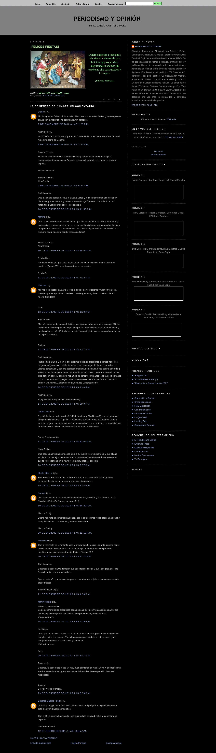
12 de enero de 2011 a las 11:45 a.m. (62, 731)
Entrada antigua (114, 743)
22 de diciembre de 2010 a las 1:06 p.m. (64, 594)
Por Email (158, 151)
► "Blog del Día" (140, 375)
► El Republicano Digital (144, 440)
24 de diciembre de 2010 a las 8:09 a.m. (64, 621)
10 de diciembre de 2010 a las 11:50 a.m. (65, 209)
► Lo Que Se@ (139, 417)
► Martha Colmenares (143, 455)
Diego (41, 111)
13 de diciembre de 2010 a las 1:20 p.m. (64, 312)
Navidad (60, 95)
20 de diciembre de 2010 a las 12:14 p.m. (65, 556)
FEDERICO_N (45, 473)
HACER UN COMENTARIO (43, 738)
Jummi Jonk (44, 411)
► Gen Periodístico (141, 409)
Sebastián (43, 540)
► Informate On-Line (142, 413)
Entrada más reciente (40, 743)
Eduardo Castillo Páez (49, 701)
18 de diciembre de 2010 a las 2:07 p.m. (64, 465)
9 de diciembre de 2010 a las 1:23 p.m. (63, 124)
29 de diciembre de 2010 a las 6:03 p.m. (64, 693)
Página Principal (79, 743)
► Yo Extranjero (139, 459)
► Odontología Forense (143, 425)
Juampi (41, 493)
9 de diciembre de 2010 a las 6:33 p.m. (63, 185)
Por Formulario (158, 154)
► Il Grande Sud (140, 451)
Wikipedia (171, 119)
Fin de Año (48, 95)
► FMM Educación (141, 406)
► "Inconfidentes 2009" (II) (145, 379)
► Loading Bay (139, 421)
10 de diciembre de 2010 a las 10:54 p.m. (65, 250)
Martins (41, 217)
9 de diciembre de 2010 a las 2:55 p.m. (63, 144)
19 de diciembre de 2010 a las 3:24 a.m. (64, 485)
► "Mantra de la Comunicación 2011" (150, 383)
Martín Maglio (44, 602)
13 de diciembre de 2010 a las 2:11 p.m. (64, 349)
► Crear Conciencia (141, 402)
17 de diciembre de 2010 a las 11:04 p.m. (65, 441)
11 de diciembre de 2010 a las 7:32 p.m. (64, 277)
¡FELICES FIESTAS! (44, 46)
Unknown (42, 285)
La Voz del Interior (175, 137)
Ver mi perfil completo (145, 105)
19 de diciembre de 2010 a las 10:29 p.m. (65, 505)
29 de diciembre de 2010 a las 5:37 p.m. (64, 655)
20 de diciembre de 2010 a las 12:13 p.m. (65, 533)
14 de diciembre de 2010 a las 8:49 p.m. (64, 404)
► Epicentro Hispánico (143, 447)
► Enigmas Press (140, 444)
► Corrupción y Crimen (143, 398)
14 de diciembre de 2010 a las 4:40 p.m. (64, 387)
